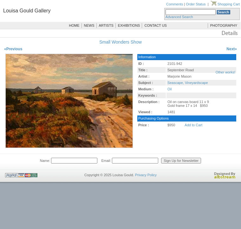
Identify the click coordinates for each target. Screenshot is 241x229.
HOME (74, 25)
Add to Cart (193, 125)
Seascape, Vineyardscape (187, 83)
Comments (174, 4)
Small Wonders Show (120, 42)
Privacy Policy (146, 175)
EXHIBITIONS (129, 25)
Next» (231, 49)
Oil (169, 89)
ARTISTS (106, 25)
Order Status (195, 4)
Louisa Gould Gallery (26, 10)
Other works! (225, 72)
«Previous (13, 49)
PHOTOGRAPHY (223, 25)
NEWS (89, 25)
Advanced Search (179, 17)
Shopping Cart (225, 4)
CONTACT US (155, 25)
